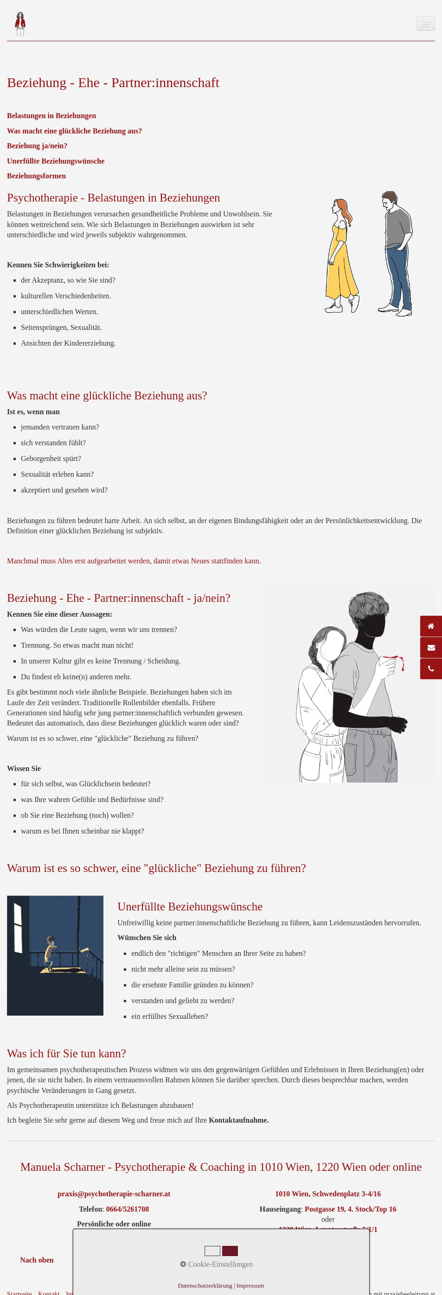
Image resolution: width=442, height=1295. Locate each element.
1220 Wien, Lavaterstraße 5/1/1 (328, 1229)
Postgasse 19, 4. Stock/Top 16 (350, 1209)
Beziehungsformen (36, 176)
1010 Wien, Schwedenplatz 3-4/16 (328, 1194)
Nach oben (36, 1260)
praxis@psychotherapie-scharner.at (114, 1194)
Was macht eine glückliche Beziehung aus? (74, 131)
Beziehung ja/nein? (37, 146)
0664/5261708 (127, 1209)
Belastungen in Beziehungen (51, 116)
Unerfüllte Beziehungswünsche (55, 161)
